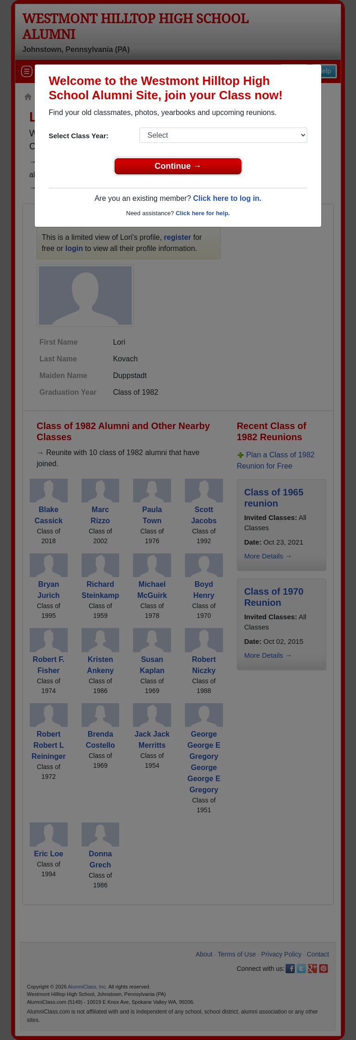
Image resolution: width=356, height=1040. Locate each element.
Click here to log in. (227, 198)
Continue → (178, 166)
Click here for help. (203, 213)
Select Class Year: (78, 136)
